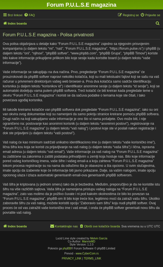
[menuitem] (29, 15)
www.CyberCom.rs (87, 253)
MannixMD (88, 241)
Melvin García (98, 238)
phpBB (67, 248)
